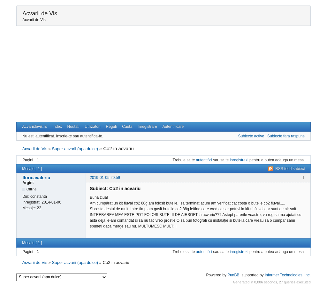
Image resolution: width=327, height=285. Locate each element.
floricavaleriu (36, 177)
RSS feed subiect (290, 168)
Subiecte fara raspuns (286, 136)
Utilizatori (92, 126)
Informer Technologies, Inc (287, 275)
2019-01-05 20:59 (105, 177)
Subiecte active (251, 136)
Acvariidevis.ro (34, 126)
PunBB (233, 275)
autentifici (204, 160)
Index (57, 126)
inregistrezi (239, 160)
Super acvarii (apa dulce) (75, 148)
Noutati (73, 126)
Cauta (127, 126)
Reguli (111, 126)
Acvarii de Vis (39, 13)
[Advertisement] (163, 74)
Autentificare (173, 126)
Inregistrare (147, 126)
